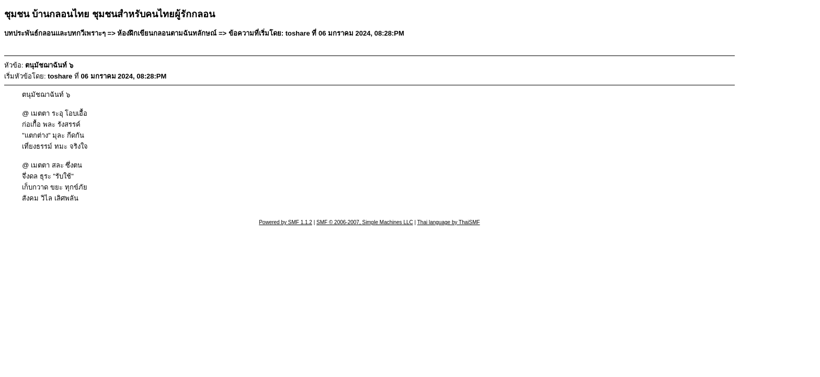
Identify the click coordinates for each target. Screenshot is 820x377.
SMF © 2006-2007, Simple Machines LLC (364, 222)
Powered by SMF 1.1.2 (285, 222)
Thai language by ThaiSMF (448, 222)
